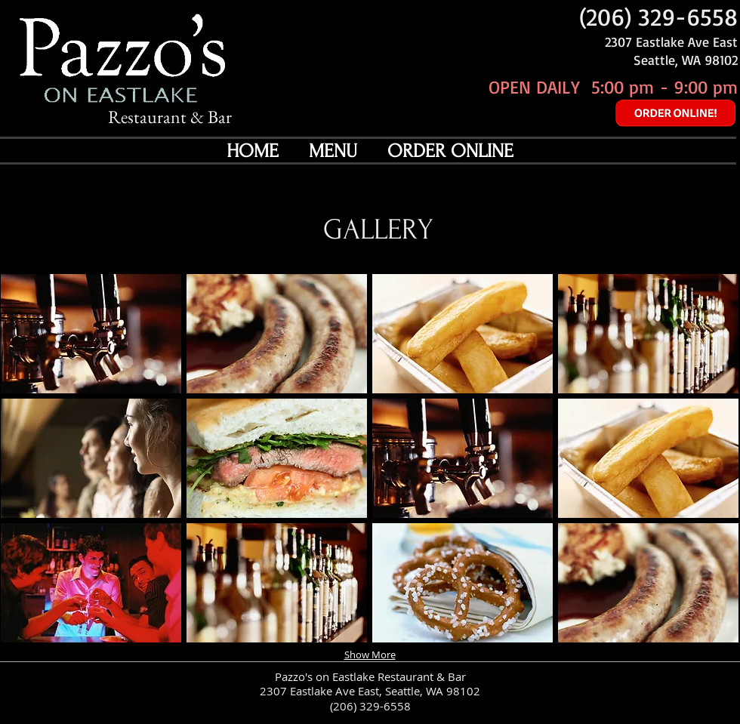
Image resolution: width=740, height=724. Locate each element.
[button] (91, 333)
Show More (370, 654)
